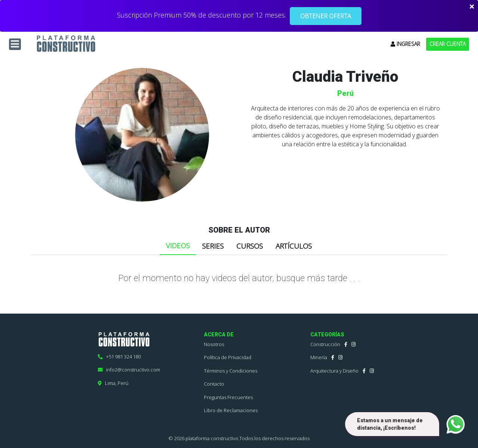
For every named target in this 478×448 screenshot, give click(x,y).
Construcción (325, 344)
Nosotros (214, 344)
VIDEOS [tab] (178, 246)
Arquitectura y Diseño (334, 370)
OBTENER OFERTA (325, 16)
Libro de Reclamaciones (231, 410)
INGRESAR (405, 43)
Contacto (214, 383)
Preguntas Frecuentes (228, 397)
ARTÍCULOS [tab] (294, 246)
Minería (318, 357)
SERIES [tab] (213, 246)
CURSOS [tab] (249, 246)
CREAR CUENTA (447, 43)
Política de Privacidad (227, 357)
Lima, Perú (113, 383)
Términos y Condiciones (230, 370)
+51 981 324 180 (119, 356)
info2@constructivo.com (129, 369)
